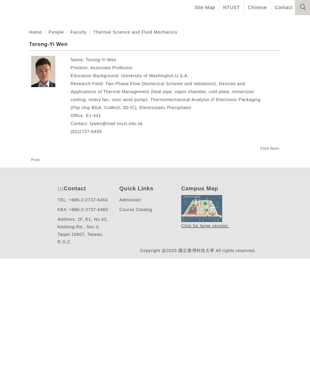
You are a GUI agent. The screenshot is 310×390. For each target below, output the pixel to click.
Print (36, 276)
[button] (302, 7)
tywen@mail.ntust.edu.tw (119, 240)
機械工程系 (33, 100)
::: (60, 320)
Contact (283, 7)
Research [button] (214, 21)
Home (108, 21)
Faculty (80, 149)
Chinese (256, 7)
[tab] (157, 117)
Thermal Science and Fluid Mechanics (140, 149)
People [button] (155, 21)
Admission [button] (246, 21)
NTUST (230, 7)
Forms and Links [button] (286, 21)
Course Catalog (136, 341)
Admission (131, 331)
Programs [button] (183, 21)
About (131, 21)
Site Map (203, 7)
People (57, 149)
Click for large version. (205, 357)
